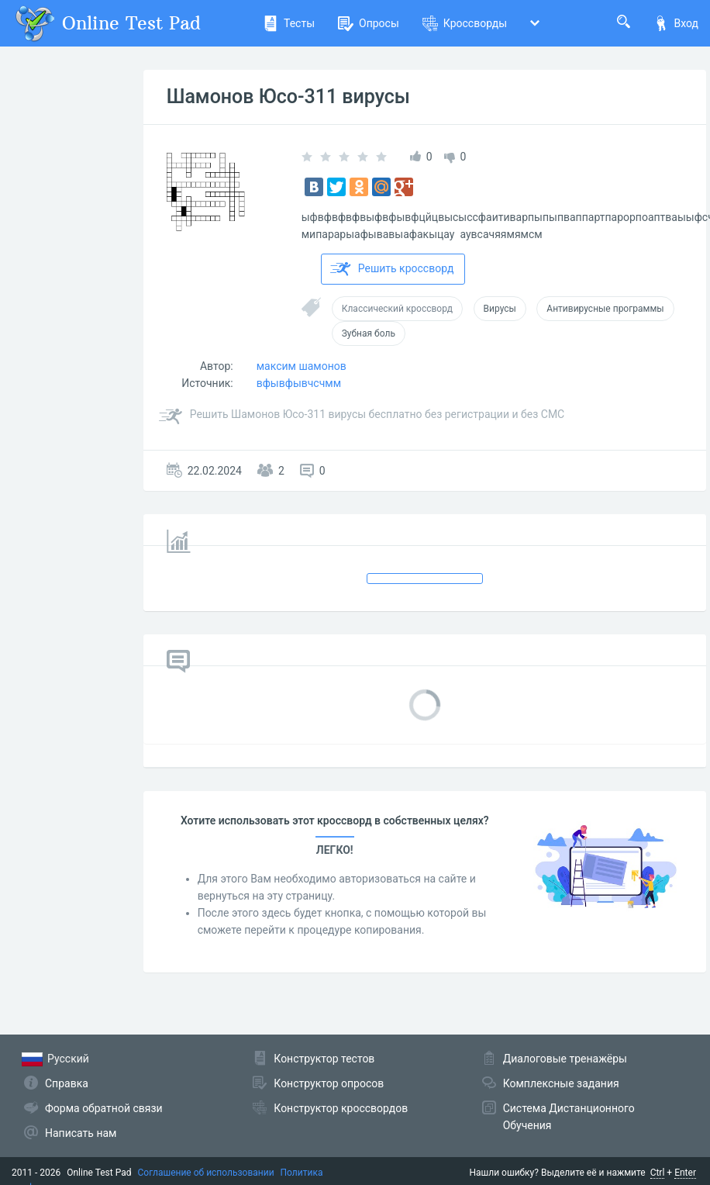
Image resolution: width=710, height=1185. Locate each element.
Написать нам (80, 1133)
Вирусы (500, 308)
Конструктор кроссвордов (341, 1108)
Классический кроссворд (397, 308)
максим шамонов (301, 366)
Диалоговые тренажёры (565, 1058)
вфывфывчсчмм (299, 383)
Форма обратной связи (104, 1108)
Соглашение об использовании (206, 1172)
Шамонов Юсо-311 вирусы (288, 96)
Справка (66, 1083)
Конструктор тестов (324, 1058)
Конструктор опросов (329, 1083)
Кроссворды (464, 23)
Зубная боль (368, 333)
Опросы (368, 23)
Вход (675, 23)
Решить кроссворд (392, 269)
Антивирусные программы (604, 308)
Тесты (289, 23)
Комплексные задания (561, 1083)
